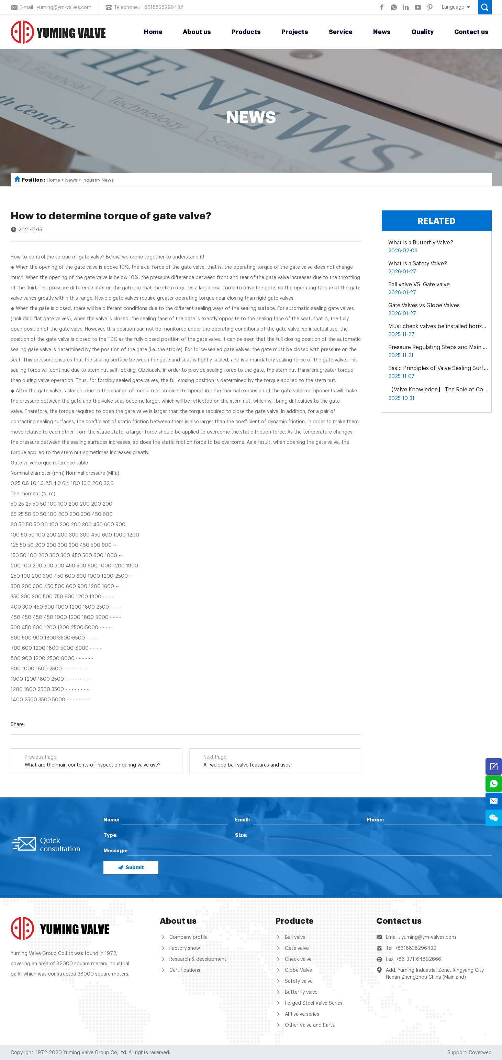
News (382, 32)
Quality (422, 32)
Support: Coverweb (469, 1053)
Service (341, 32)
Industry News (98, 180)
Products (246, 32)
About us (197, 32)
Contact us (471, 32)
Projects (294, 32)
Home (153, 32)
